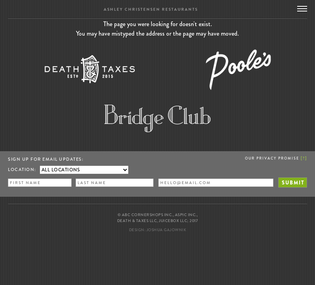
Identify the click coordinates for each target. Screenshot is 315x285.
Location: (22, 169)
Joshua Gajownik (166, 230)
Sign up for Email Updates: (45, 159)
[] (304, 158)
